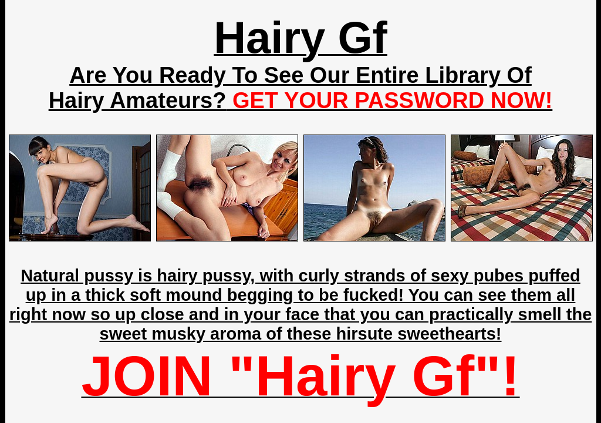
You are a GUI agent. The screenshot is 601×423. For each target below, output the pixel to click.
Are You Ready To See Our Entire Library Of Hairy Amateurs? (301, 88)
